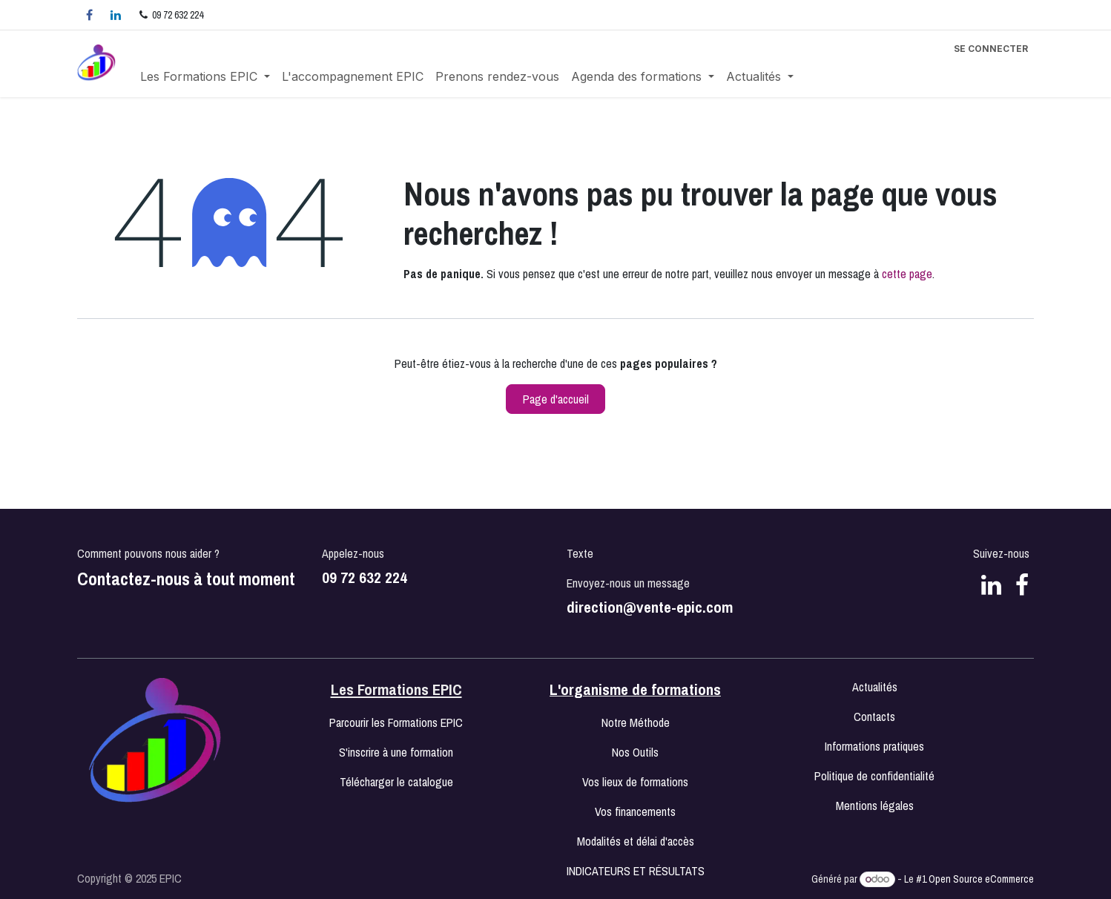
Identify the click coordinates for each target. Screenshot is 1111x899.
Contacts (874, 716)
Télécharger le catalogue (396, 782)
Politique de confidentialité (874, 776)
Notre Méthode (635, 722)
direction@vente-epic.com (650, 607)
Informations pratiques (874, 746)
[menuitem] (205, 76)
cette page (907, 274)
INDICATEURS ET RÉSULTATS (636, 871)
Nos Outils (635, 752)
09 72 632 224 (364, 577)
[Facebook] (89, 15)
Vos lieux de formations (635, 782)
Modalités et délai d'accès (635, 841)
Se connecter (991, 48)
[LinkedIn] (116, 15)
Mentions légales (875, 805)
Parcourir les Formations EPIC (396, 722)
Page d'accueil (556, 399)
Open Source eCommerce (981, 879)
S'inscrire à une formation (396, 752)
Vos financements (635, 811)
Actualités (874, 687)
